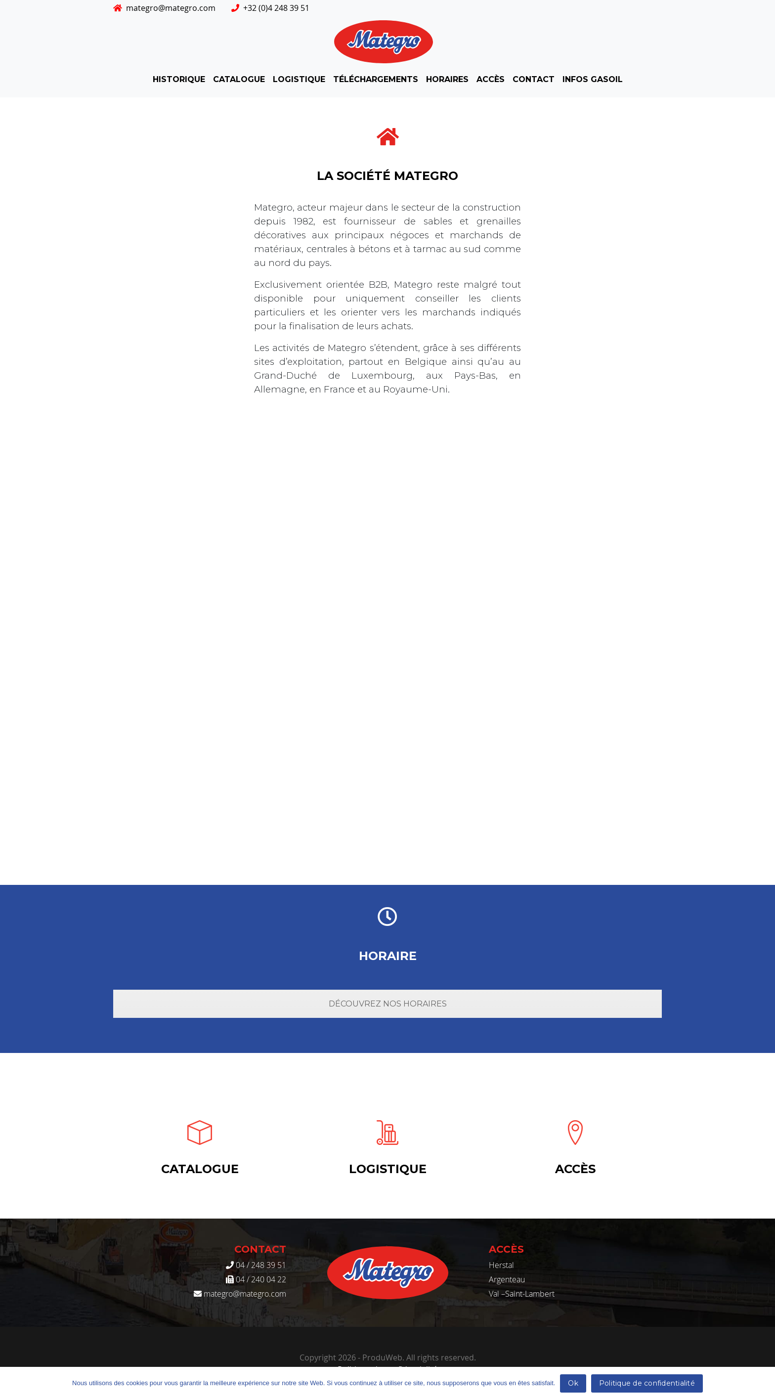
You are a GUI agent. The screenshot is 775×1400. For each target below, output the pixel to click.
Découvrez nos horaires (388, 1003)
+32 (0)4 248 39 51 (270, 7)
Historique (179, 79)
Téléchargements (375, 79)
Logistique (299, 79)
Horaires (447, 79)
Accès (490, 79)
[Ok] (763, 1384)
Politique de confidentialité (647, 1383)
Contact (534, 79)
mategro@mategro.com (164, 7)
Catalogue (239, 79)
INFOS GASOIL (592, 79)
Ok (573, 1383)
